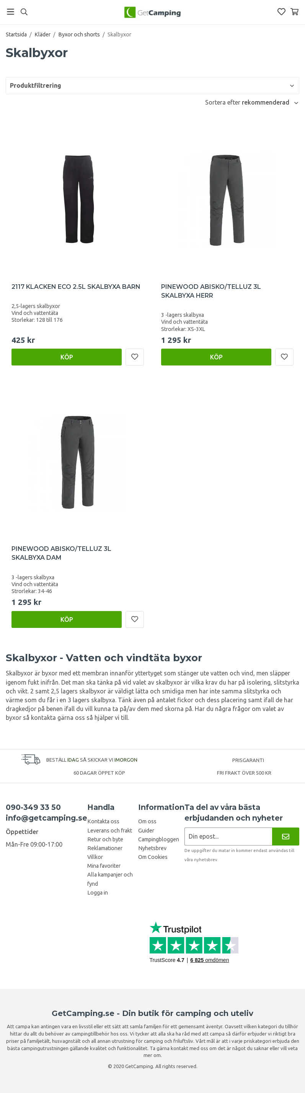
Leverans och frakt (109, 831)
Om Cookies (153, 857)
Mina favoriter (104, 866)
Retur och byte (105, 839)
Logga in (97, 893)
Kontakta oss (103, 821)
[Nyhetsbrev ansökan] (228, 837)
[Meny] (10, 12)
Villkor (95, 857)
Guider (146, 831)
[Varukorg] (294, 12)
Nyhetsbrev (152, 848)
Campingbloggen (158, 839)
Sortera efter (223, 102)
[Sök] (24, 11)
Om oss (147, 821)
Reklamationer (104, 848)
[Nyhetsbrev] (285, 837)
